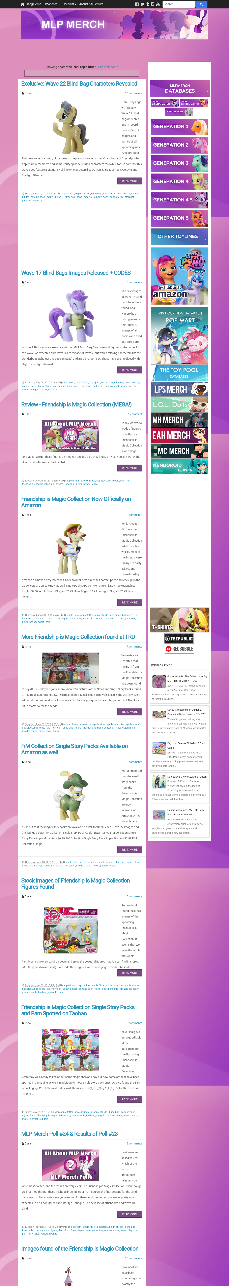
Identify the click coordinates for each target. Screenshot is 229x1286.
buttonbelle (109, 171)
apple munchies (116, 632)
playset (34, 976)
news (80, 174)
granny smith (29, 866)
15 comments (133, 93)
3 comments (134, 259)
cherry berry (123, 171)
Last (90, 1222)
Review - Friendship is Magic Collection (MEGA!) (76, 359)
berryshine (107, 337)
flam (123, 422)
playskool (133, 1070)
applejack (94, 337)
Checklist (69, 4)
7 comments (134, 565)
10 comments (133, 1098)
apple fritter (67, 171)
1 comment (135, 369)
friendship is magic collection (38, 425)
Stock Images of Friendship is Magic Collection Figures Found (75, 769)
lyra (82, 341)
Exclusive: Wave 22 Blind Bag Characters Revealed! (79, 83)
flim (129, 422)
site (37, 1074)
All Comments (161, 1254)
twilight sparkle (38, 344)
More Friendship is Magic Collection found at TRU (78, 556)
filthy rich (70, 174)
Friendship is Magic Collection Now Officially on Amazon (76, 443)
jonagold (70, 425)
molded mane (30, 639)
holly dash (73, 341)
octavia (88, 174)
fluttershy (51, 341)
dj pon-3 (59, 174)
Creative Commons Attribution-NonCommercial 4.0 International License (129, 1271)
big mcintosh (82, 171)
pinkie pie (98, 341)
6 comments (134, 897)
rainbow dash (101, 174)
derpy (50, 174)
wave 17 (52, 344)
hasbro (62, 341)
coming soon (38, 174)
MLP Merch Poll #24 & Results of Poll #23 (69, 991)
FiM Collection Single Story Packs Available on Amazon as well (74, 657)
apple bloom (71, 632)
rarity (124, 341)
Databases (52, 4)
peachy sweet (37, 541)
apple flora (73, 534)
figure (41, 341)
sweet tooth (52, 639)
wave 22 (37, 178)
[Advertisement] (115, 51)
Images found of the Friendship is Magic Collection (79, 1089)
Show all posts (108, 67)
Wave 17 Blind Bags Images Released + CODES (76, 250)
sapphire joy (117, 174)
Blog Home (34, 4)
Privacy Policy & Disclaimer (88, 1278)
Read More (130, 158)
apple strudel (88, 422)
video (95, 425)
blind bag (96, 171)
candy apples (53, 537)
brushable (28, 1070)
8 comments (134, 669)
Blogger (150, 1278)
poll (24, 1074)
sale (48, 541)
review (87, 425)
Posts (156, 1247)
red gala (43, 976)
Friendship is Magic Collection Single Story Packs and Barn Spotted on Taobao (77, 884)
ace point (68, 337)
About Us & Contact (91, 4)
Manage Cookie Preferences (118, 1278)
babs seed (128, 534)
